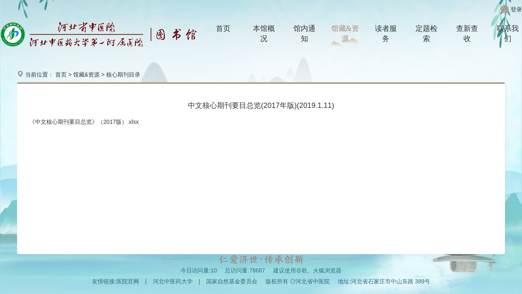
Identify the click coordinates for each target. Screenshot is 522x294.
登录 (516, 9)
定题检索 (426, 33)
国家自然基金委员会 (231, 281)
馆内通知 (304, 33)
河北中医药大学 (173, 281)
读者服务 (386, 33)
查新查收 (467, 33)
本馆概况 (264, 33)
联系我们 (508, 33)
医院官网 (127, 281)
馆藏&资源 (345, 33)
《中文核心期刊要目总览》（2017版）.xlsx (84, 121)
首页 (223, 28)
